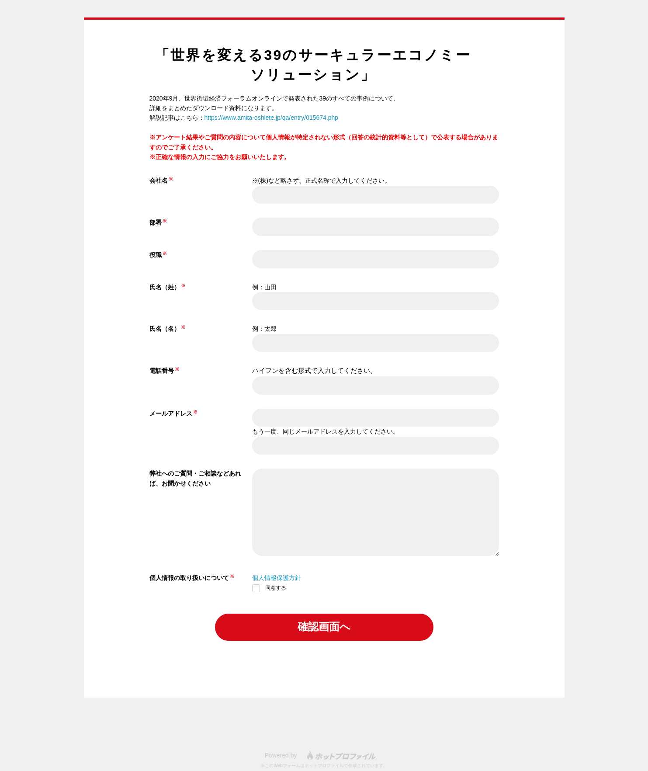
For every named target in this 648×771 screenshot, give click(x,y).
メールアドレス (170, 413)
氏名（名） (164, 328)
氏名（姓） (164, 287)
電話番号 (161, 370)
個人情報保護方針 (276, 577)
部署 (155, 222)
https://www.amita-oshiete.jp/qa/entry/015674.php (271, 117)
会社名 (158, 180)
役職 (155, 254)
